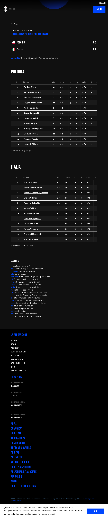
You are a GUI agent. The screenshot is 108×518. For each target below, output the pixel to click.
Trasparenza (18, 438)
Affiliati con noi (20, 462)
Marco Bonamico (31, 213)
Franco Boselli (30, 182)
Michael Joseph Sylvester (36, 193)
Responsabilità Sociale (24, 472)
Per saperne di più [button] (46, 514)
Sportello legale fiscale (25, 486)
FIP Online (16, 477)
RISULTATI (102, 3)
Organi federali (17, 359)
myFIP (14, 481)
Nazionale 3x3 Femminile (18, 414)
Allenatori (17, 457)
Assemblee (15, 355)
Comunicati (17, 429)
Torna (14, 24)
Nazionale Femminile (17, 393)
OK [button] (95, 511)
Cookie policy (89, 499)
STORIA (13, 344)
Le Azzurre (15, 396)
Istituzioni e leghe (18, 363)
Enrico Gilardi (30, 198)
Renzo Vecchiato (32, 229)
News (14, 424)
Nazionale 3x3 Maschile (18, 402)
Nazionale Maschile (17, 383)
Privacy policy (16, 500)
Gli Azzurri (15, 386)
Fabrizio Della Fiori (32, 203)
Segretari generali (18, 352)
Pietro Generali (31, 239)
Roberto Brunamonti (33, 188)
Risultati (16, 433)
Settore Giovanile (21, 448)
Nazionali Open (16, 405)
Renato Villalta (31, 224)
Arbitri (15, 453)
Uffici (13, 367)
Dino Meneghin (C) (32, 219)
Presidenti (15, 348)
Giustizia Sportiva (21, 467)
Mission (14, 340)
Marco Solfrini (30, 208)
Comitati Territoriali (19, 371)
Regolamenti (18, 443)
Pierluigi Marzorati (32, 234)
